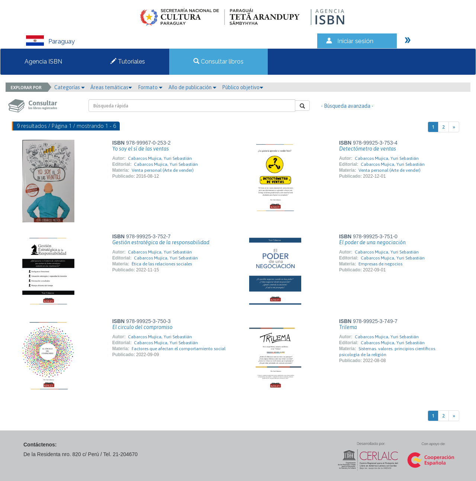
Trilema (348, 327)
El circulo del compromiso (142, 327)
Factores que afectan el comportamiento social (178, 348)
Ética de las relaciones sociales (162, 264)
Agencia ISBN (43, 61)
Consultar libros (218, 61)
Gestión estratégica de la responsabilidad (160, 242)
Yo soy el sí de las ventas (140, 149)
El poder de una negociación (372, 242)
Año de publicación (192, 87)
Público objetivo (242, 87)
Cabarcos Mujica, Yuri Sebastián (160, 158)
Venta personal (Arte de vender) (163, 170)
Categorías (69, 87)
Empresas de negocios (380, 264)
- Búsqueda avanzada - (347, 106)
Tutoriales (127, 61)
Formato (150, 87)
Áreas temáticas (111, 87)
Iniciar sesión (355, 41)
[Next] (453, 127)
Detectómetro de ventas (367, 149)
